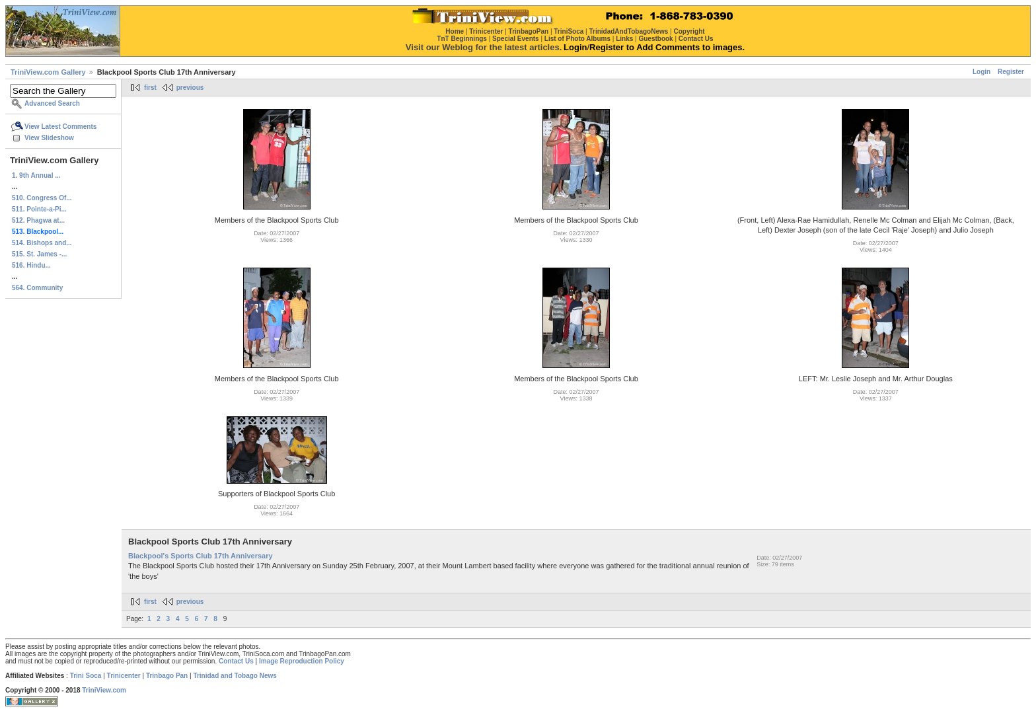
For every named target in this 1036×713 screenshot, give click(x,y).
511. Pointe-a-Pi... (39, 209)
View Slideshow (49, 137)
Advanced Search (52, 103)
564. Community (37, 287)
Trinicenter (124, 675)
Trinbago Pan (167, 675)
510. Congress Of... (42, 198)
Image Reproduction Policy (301, 661)
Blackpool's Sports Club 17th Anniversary (200, 556)
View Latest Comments (60, 126)
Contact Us (236, 661)
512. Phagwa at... (38, 220)
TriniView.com (104, 690)
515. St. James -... (39, 254)
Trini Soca (86, 675)
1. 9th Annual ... (36, 175)
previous (190, 87)
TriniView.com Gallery (48, 72)
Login (981, 71)
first (150, 87)
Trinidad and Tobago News (235, 675)
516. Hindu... (31, 265)
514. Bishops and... (42, 242)
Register (1011, 71)
